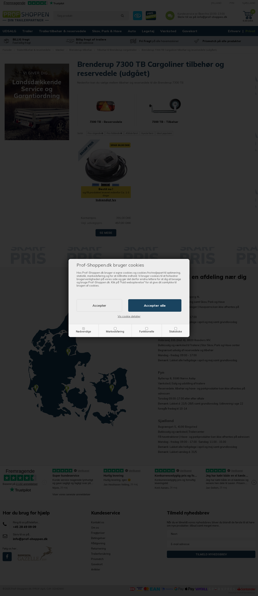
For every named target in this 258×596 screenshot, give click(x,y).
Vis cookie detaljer (129, 316)
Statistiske (175, 331)
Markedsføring (115, 331)
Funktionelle (146, 331)
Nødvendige (83, 331)
